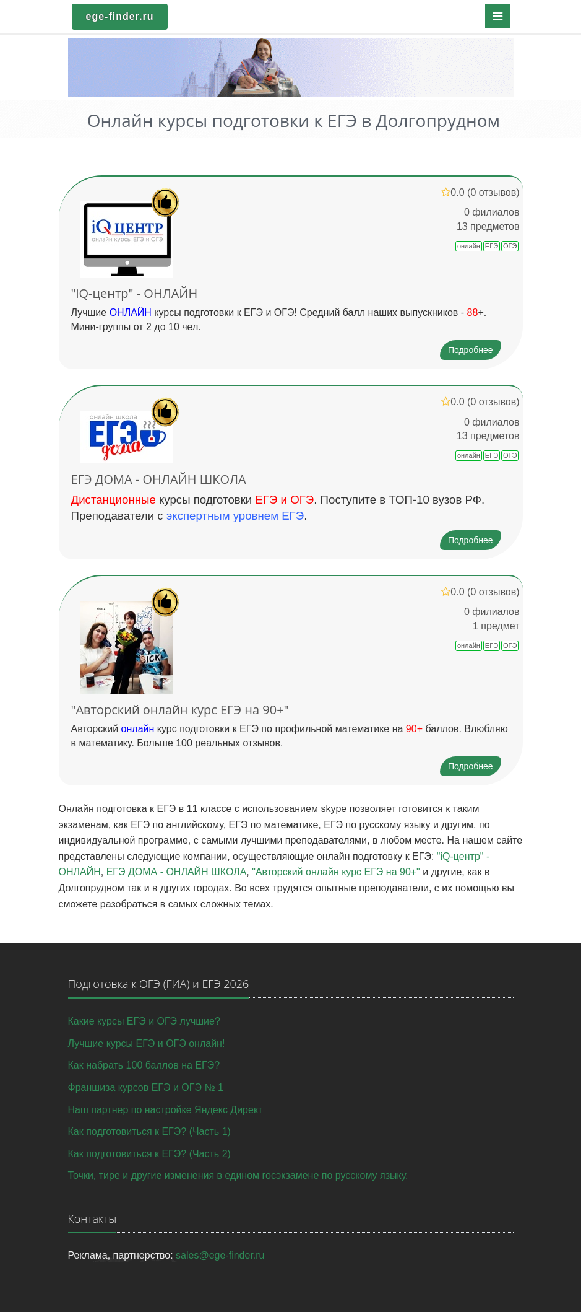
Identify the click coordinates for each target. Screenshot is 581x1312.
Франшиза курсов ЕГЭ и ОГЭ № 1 (145, 1087)
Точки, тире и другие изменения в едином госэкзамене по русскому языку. (238, 1175)
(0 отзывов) (493, 192)
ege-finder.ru (120, 16)
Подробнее (470, 350)
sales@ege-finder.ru (220, 1255)
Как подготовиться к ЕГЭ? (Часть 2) (149, 1153)
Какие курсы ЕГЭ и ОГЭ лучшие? (144, 1021)
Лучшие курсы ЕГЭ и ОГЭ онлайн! (146, 1043)
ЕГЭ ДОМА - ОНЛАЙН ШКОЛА (158, 479)
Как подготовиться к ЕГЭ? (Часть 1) (149, 1131)
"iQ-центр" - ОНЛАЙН (134, 293)
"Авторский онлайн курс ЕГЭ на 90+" (180, 709)
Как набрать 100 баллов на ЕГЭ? (144, 1065)
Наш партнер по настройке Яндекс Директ (165, 1109)
